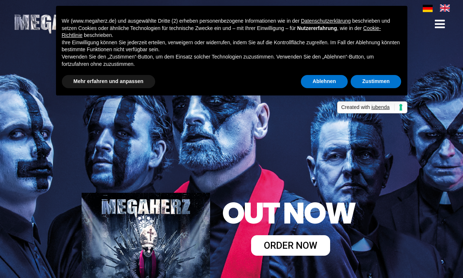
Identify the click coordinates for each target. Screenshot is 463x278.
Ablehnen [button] (324, 81)
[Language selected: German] (440, 8)
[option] (446, 8)
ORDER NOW (290, 245)
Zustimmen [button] (376, 81)
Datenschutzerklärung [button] (326, 21)
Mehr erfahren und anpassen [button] (108, 81)
